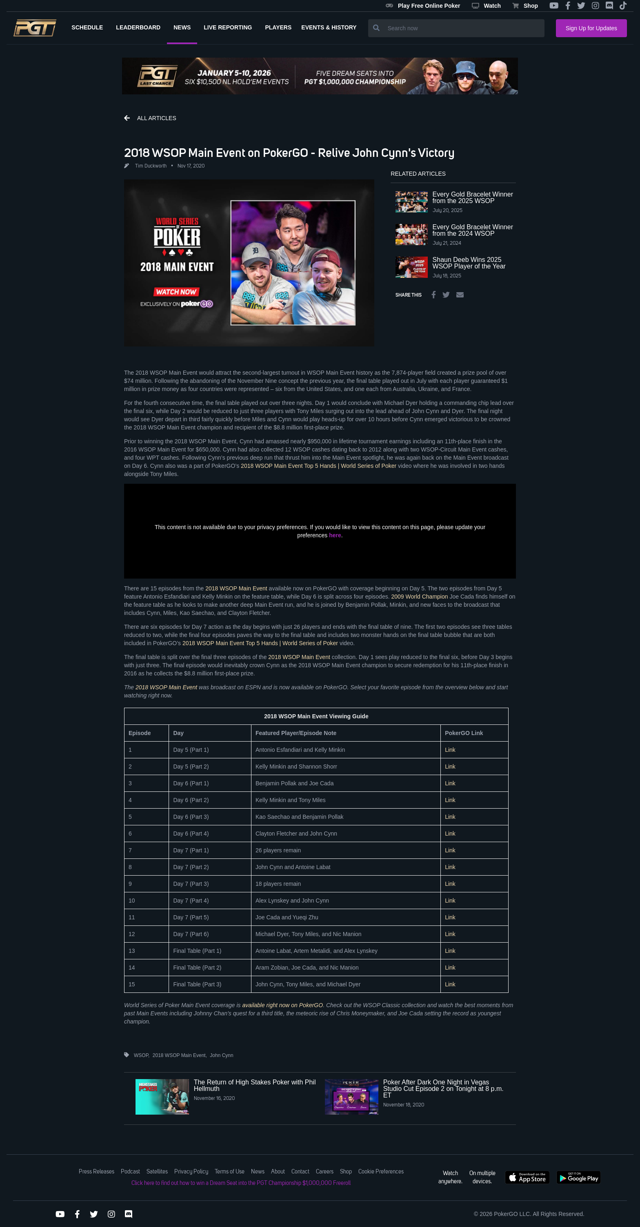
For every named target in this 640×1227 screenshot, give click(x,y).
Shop (525, 5)
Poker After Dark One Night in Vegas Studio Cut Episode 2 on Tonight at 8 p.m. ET (443, 1089)
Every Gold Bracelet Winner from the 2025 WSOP (473, 197)
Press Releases (96, 1172)
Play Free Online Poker (423, 5)
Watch (486, 5)
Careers (324, 1172)
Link (450, 749)
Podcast (130, 1172)
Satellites (157, 1172)
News (257, 1172)
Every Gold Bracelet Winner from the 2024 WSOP (473, 230)
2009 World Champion (419, 596)
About (278, 1172)
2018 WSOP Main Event (236, 588)
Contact (300, 1172)
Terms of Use (229, 1172)
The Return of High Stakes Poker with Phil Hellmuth (255, 1085)
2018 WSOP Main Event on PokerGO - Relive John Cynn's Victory (289, 152)
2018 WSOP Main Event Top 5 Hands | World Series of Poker (318, 466)
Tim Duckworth (151, 166)
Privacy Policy (191, 1172)
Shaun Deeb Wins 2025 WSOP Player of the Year (469, 263)
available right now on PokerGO (282, 1005)
